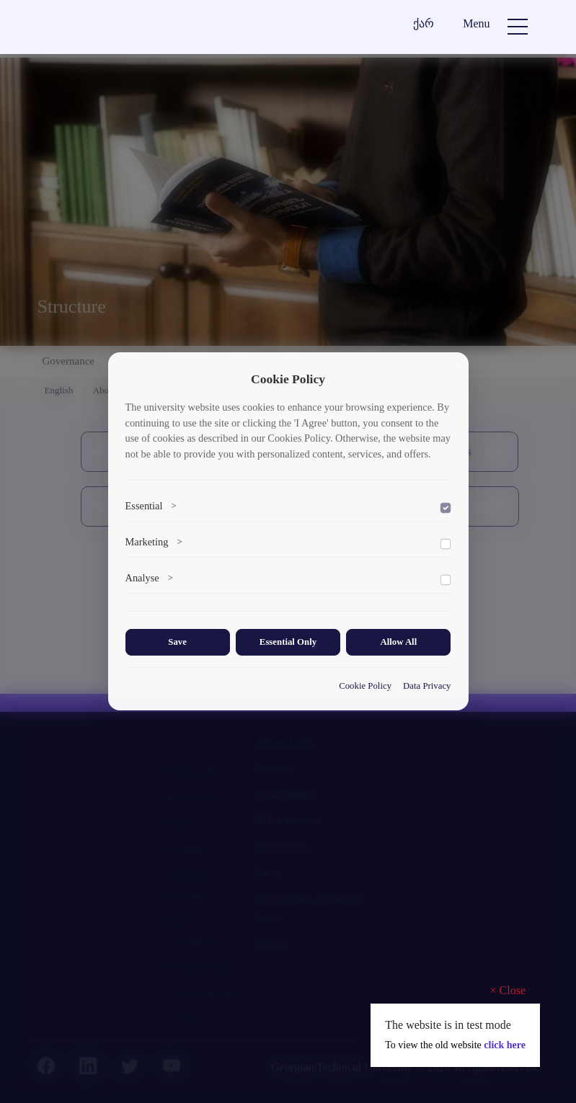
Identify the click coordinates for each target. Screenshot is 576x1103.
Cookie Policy (365, 686)
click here (505, 1045)
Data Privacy (427, 686)
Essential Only (288, 642)
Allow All (398, 642)
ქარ (423, 23)
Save (177, 642)
